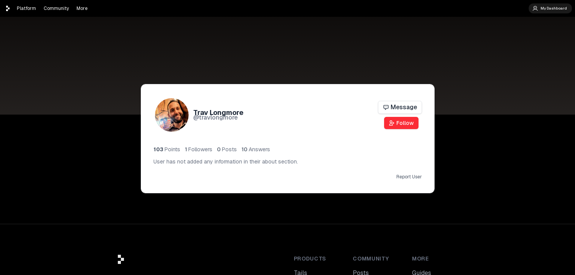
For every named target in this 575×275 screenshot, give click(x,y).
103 (166, 149)
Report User (409, 177)
